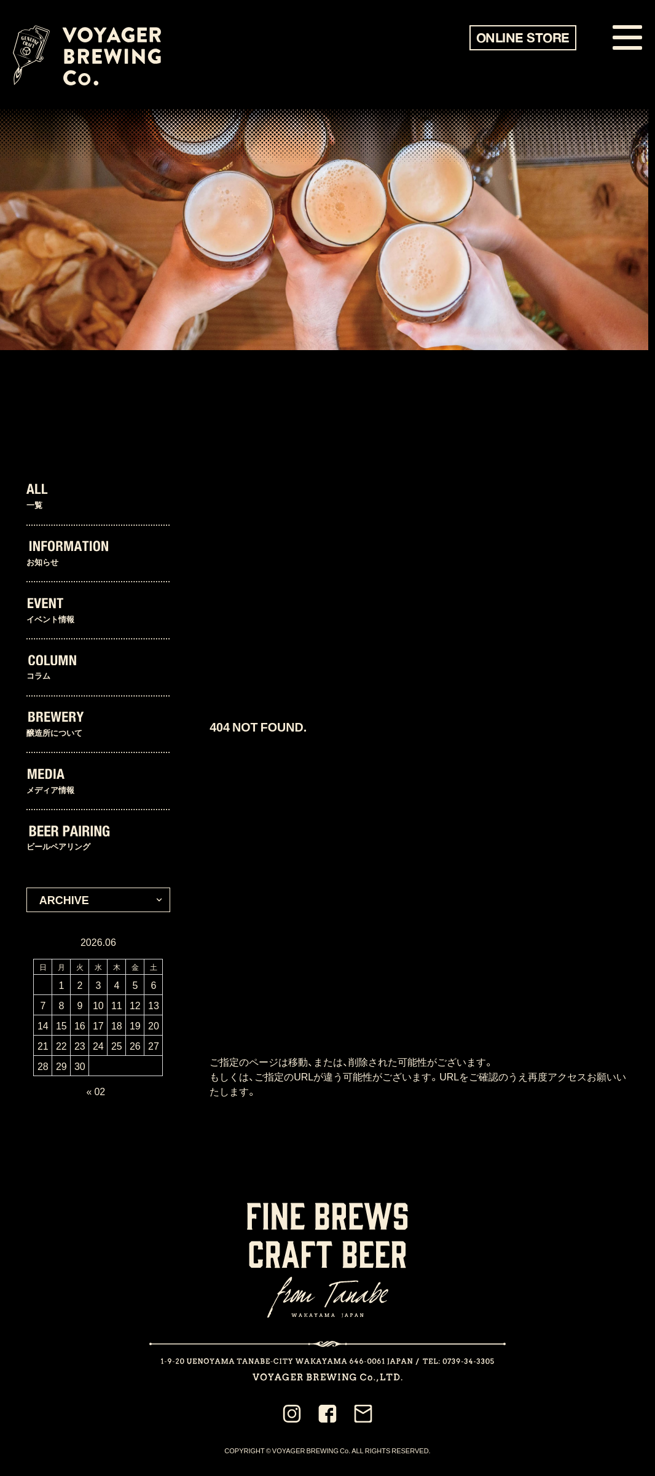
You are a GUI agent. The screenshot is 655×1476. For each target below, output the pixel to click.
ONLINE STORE (523, 37)
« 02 (96, 1091)
